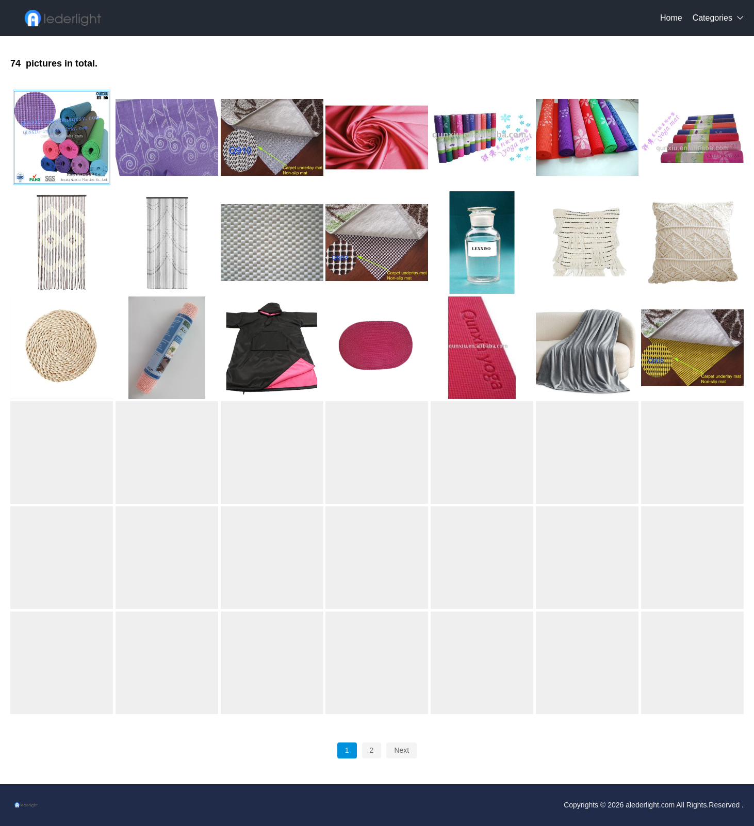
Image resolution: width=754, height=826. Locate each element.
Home (671, 17)
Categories (712, 17)
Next (401, 750)
